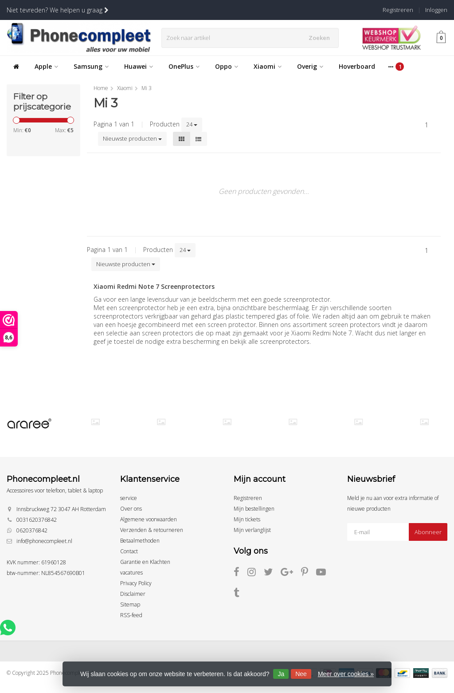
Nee (301, 673)
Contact (129, 551)
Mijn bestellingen (254, 508)
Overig (310, 66)
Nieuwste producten (132, 138)
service (128, 498)
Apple (46, 66)
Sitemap (130, 604)
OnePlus (184, 66)
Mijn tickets (247, 519)
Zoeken (321, 38)
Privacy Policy (136, 583)
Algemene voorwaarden (148, 519)
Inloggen (436, 10)
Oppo (226, 66)
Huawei (138, 66)
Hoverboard (357, 66)
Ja (281, 673)
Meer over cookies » (346, 673)
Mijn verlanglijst (252, 530)
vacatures (131, 572)
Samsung (91, 66)
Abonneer (428, 532)
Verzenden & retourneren (151, 530)
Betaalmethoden (140, 540)
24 (191, 124)
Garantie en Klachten (145, 562)
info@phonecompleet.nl (44, 541)
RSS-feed (131, 615)
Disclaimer (132, 594)
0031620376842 (36, 520)
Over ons (131, 508)
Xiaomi (268, 66)
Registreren (398, 10)
